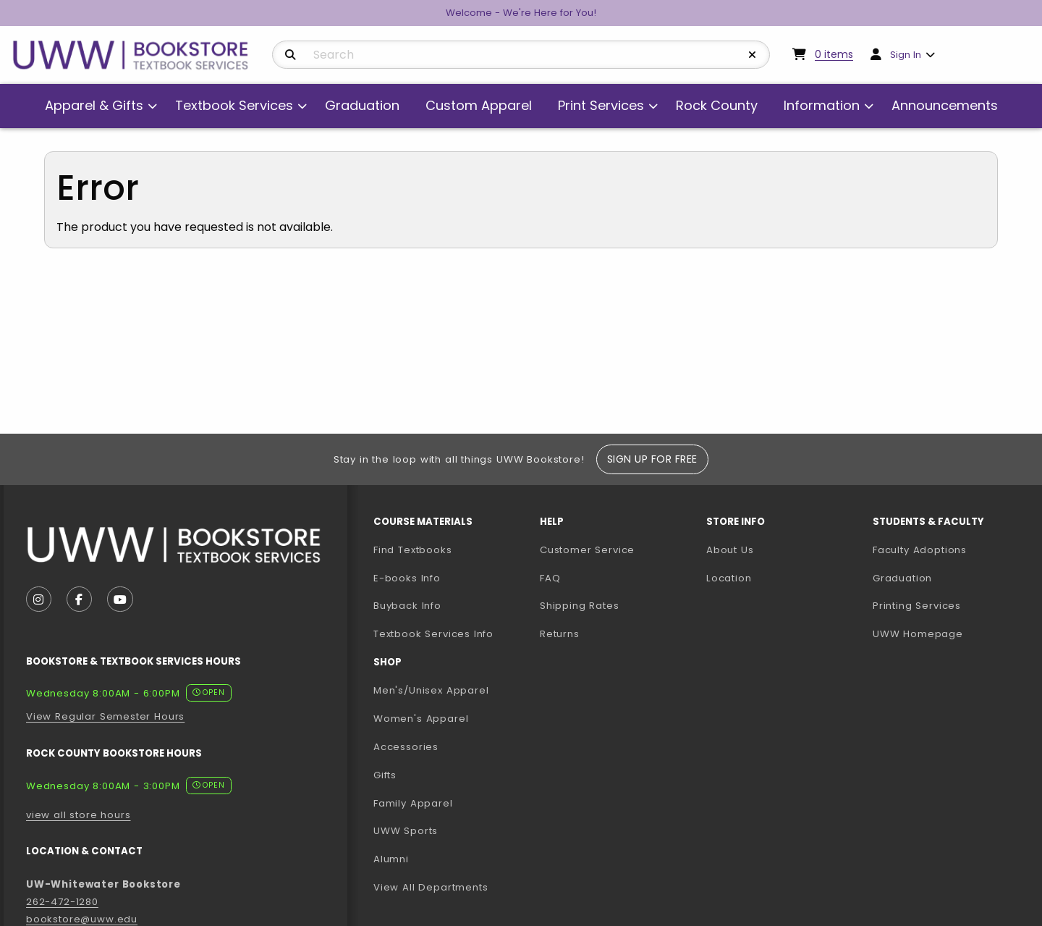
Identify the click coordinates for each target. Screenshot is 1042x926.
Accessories (406, 747)
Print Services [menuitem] (601, 105)
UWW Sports (405, 831)
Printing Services (950, 605)
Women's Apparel (420, 718)
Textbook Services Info (450, 633)
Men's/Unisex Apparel (431, 690)
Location (729, 578)
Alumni (391, 859)
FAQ (550, 578)
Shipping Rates (579, 606)
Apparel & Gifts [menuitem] (94, 105)
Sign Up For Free (652, 459)
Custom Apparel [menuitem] (478, 105)
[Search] (291, 55)
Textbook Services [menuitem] (234, 105)
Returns (560, 634)
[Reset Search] (752, 55)
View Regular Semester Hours (105, 716)
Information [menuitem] (822, 105)
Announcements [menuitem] (944, 105)
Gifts (385, 775)
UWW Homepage (950, 633)
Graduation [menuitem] (362, 105)
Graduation (902, 578)
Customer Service (587, 550)
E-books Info (407, 578)
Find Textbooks (412, 550)
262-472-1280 (62, 902)
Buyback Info (407, 606)
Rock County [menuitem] (717, 105)
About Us (730, 550)
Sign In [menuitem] (905, 55)
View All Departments (430, 887)
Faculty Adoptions (950, 549)
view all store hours (78, 815)
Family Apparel (413, 803)
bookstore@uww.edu (81, 919)
